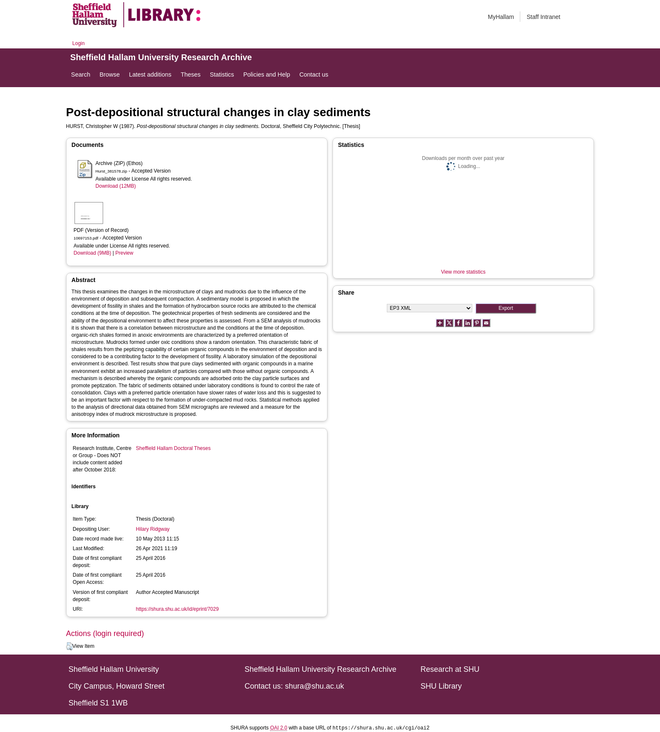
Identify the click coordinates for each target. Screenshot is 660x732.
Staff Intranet (543, 16)
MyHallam (501, 16)
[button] (69, 646)
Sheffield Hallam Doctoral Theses (173, 448)
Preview (124, 253)
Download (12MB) (116, 186)
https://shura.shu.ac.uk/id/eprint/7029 (177, 609)
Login (78, 43)
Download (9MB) (92, 253)
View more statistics (463, 272)
